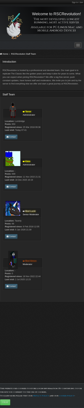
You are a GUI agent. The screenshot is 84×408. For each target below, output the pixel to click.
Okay (5, 402)
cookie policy (66, 395)
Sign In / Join (77, 2)
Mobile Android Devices (56, 30)
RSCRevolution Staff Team (23, 54)
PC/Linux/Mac (64, 27)
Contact (11, 137)
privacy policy (41, 395)
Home (4, 54)
